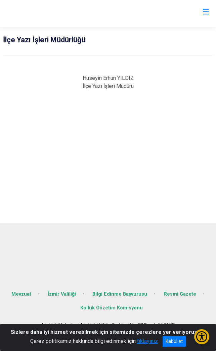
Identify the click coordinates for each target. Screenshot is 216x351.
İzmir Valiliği (62, 294)
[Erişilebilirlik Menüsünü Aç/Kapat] (201, 336)
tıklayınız (147, 341)
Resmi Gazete (180, 294)
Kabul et (174, 341)
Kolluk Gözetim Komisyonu (111, 308)
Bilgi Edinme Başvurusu (119, 294)
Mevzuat (21, 294)
